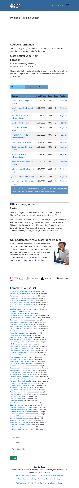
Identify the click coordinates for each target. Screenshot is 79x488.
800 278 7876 (56, 5)
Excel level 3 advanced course (20, 324)
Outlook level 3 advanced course (21, 370)
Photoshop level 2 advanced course (22, 374)
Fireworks (60, 475)
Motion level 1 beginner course (20, 361)
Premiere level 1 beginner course (21, 383)
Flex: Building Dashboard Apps (20, 337)
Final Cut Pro (40, 483)
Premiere (49, 479)
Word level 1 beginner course (20, 420)
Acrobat (17, 475)
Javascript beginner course (23, 176)
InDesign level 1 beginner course (21, 353)
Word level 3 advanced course (20, 425)
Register (63, 100)
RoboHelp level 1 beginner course (21, 403)
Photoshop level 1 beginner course (22, 372)
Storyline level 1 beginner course (21, 407)
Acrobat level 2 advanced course (21, 300)
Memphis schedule (17, 87)
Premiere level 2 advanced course (21, 385)
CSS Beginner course (20, 123)
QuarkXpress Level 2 (17, 401)
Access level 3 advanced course (20, 296)
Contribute (14, 311)
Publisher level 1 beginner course (21, 392)
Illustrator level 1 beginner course (21, 346)
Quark (60, 483)
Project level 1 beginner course (20, 387)
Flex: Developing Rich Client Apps (21, 339)
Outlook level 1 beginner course (21, 366)
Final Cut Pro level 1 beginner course (22, 326)
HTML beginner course (21, 142)
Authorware (21, 483)
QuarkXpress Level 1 (17, 396)
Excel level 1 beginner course (20, 320)
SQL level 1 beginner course (19, 405)
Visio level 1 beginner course (20, 416)
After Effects (25, 475)
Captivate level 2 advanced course (21, 309)
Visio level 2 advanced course (20, 418)
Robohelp (57, 479)
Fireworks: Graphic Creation (19, 333)
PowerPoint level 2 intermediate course (23, 379)
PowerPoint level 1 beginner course (22, 377)
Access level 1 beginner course (20, 291)
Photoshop (41, 479)
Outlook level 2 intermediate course (22, 368)
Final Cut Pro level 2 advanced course (22, 331)
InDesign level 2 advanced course (21, 355)
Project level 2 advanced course (21, 390)
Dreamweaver (51, 475)
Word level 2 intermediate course (21, 422)
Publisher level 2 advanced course (21, 394)
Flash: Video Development (19, 335)
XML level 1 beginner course (19, 427)
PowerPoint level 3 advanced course (22, 381)
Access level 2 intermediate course (22, 294)
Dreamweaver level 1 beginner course (23, 315)
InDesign (33, 479)
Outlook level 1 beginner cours (20, 363)
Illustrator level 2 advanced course (22, 348)
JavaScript (52, 483)
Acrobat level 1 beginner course (21, 298)
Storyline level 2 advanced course (21, 412)
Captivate (33, 475)
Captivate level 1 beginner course (21, 307)
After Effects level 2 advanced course (22, 305)
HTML (30, 483)
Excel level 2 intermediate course (21, 322)
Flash (20, 479)
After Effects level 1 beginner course (22, 302)
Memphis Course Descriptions (37, 87)
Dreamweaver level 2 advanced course (23, 318)
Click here (28, 257)
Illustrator (26, 479)
